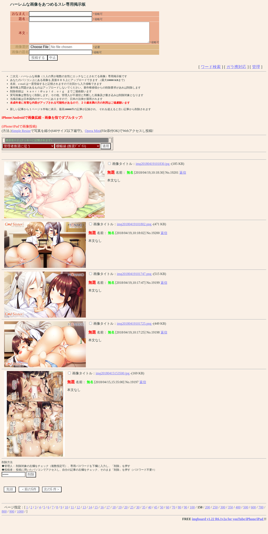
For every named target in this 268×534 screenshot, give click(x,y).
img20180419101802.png (134, 228)
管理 (256, 70)
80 (179, 511)
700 (260, 511)
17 (108, 511)
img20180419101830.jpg (153, 167)
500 (245, 511)
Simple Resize (21, 134)
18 (114, 511)
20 (126, 511)
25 (132, 511)
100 (192, 511)
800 (4, 515)
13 (84, 511)
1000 (20, 515)
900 (11, 515)
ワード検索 (211, 70)
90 (185, 511)
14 (90, 511)
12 (78, 511)
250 (215, 511)
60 (167, 511)
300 (222, 511)
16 (102, 511)
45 (155, 511)
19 (120, 511)
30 (137, 511)
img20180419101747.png (134, 277)
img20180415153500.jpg (113, 377)
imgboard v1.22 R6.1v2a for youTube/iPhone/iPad (228, 523)
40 (149, 511)
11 (72, 511)
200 (207, 511)
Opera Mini (92, 134)
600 (253, 511)
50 (161, 511)
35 (144, 511)
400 (238, 511)
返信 (182, 176)
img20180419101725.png (134, 327)
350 (230, 511)
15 (96, 511)
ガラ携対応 (236, 70)
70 (173, 511)
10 (66, 511)
